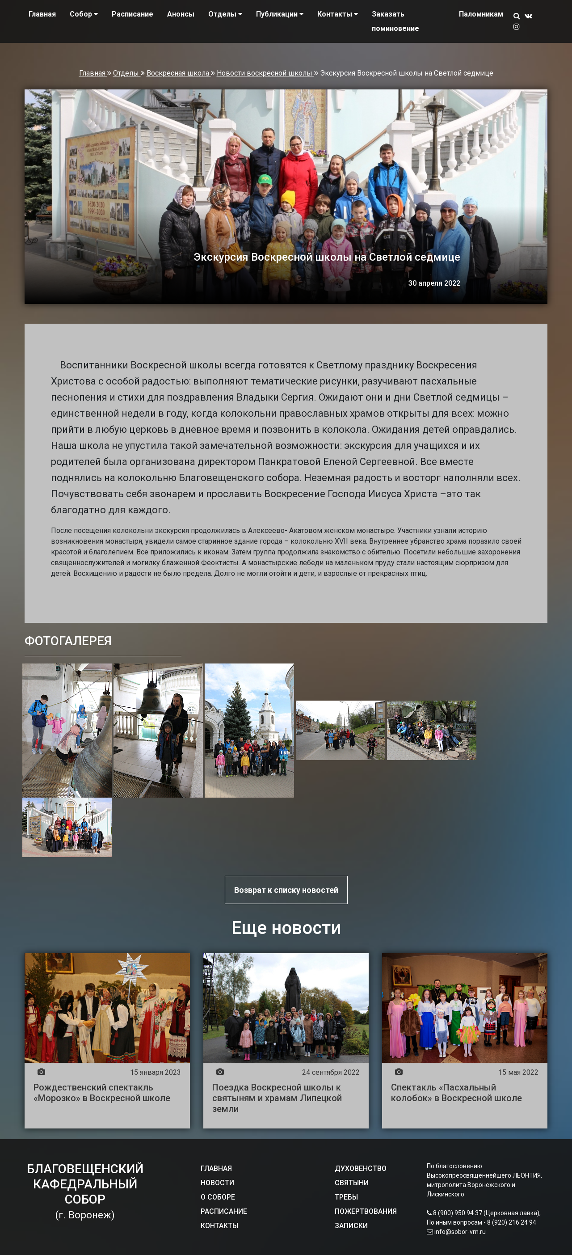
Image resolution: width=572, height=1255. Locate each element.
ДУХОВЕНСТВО (361, 1168)
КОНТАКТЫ (219, 1225)
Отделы (127, 73)
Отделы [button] (225, 14)
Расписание (132, 14)
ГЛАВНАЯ (216, 1168)
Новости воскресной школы (265, 73)
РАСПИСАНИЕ (224, 1211)
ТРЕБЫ (346, 1197)
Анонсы (180, 14)
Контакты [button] (337, 14)
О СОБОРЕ (218, 1197)
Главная (42, 14)
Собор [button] (84, 14)
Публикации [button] (279, 14)
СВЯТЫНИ (352, 1183)
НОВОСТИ (217, 1183)
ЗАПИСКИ (351, 1225)
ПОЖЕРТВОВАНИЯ (366, 1211)
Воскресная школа (179, 73)
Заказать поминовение (395, 21)
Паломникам (481, 14)
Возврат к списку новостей (286, 890)
